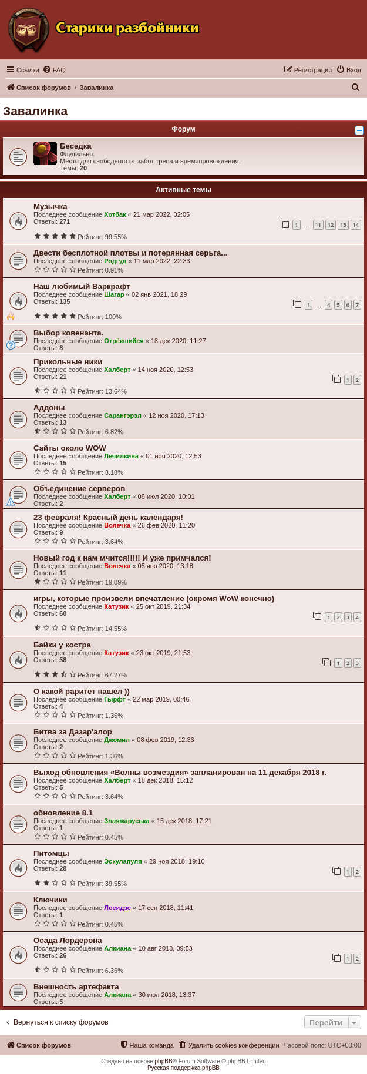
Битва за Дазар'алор (72, 731)
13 (343, 225)
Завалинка (35, 111)
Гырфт (115, 699)
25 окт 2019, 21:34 (163, 606)
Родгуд (115, 260)
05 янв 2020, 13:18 (165, 565)
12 (331, 225)
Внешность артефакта (76, 986)
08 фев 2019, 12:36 (165, 739)
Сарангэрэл (123, 415)
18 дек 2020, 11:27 (178, 340)
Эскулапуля (123, 861)
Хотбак (115, 214)
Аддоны (49, 407)
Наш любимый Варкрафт (81, 286)
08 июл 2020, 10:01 (166, 496)
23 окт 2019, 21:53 (163, 652)
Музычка (50, 206)
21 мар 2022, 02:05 (161, 214)
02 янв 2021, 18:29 (159, 294)
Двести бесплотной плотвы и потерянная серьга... (130, 253)
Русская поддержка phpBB (183, 1068)
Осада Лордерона (67, 940)
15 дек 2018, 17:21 (184, 820)
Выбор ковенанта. (68, 332)
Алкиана (117, 948)
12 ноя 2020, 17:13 (176, 415)
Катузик (116, 606)
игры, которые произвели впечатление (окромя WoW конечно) (153, 598)
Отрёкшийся (124, 340)
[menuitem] (54, 70)
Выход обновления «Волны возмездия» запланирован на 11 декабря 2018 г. (179, 772)
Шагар (114, 294)
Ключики (50, 899)
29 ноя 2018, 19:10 (177, 861)
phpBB (164, 1061)
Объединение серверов (79, 488)
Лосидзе (117, 907)
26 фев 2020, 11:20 (166, 525)
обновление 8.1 (63, 812)
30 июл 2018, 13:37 (167, 994)
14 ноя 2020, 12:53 (166, 369)
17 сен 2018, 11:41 (165, 907)
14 (356, 225)
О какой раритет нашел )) (81, 691)
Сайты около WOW (69, 448)
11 (318, 225)
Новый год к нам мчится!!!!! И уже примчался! (122, 557)
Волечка (117, 525)
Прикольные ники (67, 361)
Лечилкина (121, 455)
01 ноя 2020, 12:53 (173, 455)
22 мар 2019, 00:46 (161, 699)
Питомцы (51, 853)
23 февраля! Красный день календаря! (108, 517)
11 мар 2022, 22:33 (161, 260)
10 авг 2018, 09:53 (166, 948)
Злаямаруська (126, 820)
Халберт (117, 369)
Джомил (117, 739)
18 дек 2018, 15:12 (165, 780)
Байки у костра (62, 644)
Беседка (76, 146)
